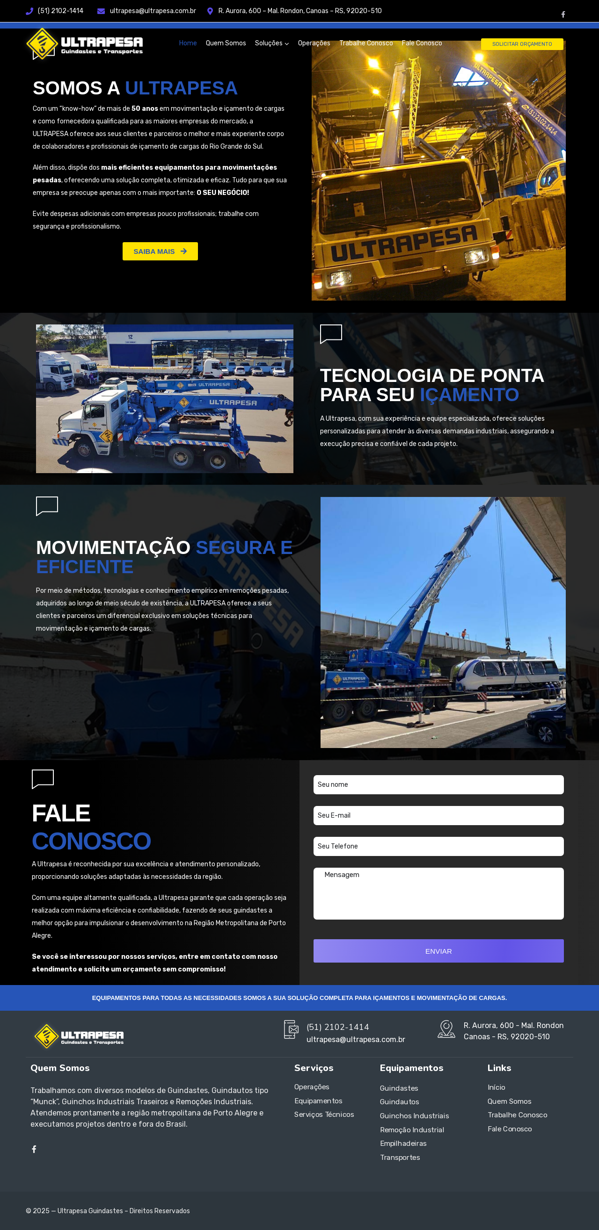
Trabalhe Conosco (366, 43)
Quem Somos (226, 43)
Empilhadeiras (403, 1143)
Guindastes (399, 1088)
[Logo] (82, 43)
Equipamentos (318, 1101)
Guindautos (399, 1102)
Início (496, 1087)
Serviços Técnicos (324, 1115)
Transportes (400, 1157)
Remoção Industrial (412, 1130)
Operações (314, 43)
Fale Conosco (422, 43)
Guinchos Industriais (414, 1116)
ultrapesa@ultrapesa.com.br (158, 11)
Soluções (269, 43)
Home (188, 43)
